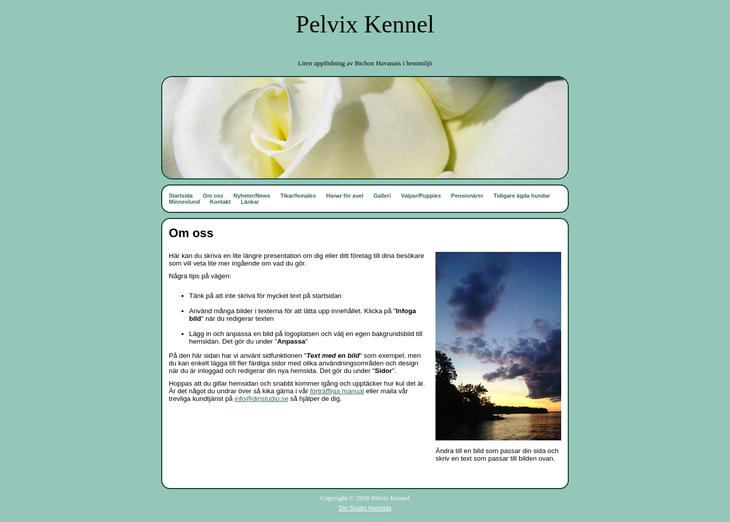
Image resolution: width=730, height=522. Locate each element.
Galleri (382, 196)
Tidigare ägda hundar (521, 196)
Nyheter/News (251, 196)
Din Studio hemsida (365, 508)
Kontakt (220, 202)
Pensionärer (467, 196)
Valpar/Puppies (421, 196)
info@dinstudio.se (261, 398)
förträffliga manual (337, 391)
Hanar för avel (344, 196)
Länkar (250, 202)
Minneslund (184, 202)
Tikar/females (298, 196)
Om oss (213, 196)
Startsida (181, 196)
